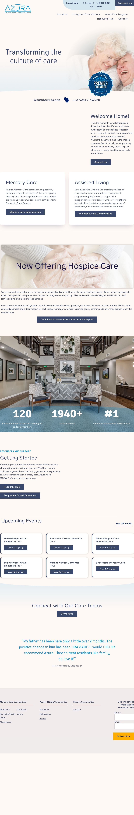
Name (117, 713)
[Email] (124, 726)
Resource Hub (105, 18)
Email (117, 722)
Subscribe (123, 736)
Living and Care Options (86, 14)
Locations (72, 3)
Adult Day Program (116, 14)
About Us (62, 14)
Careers (123, 18)
